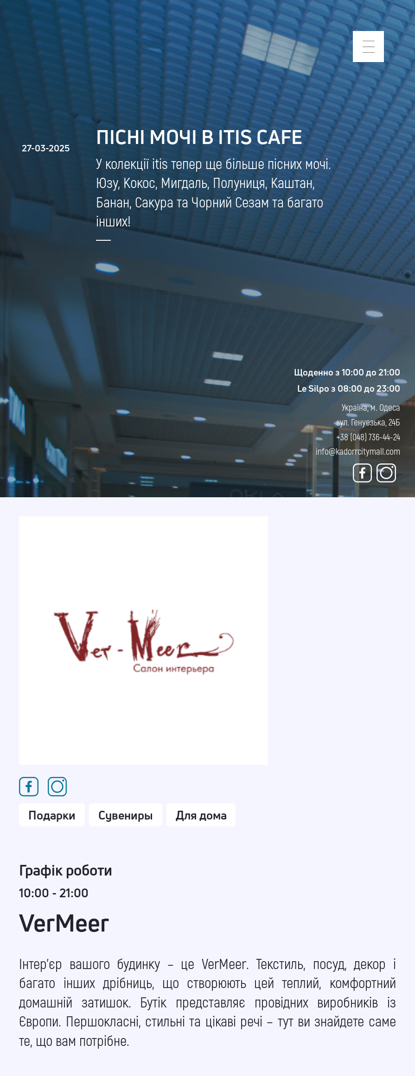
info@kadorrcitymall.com (358, 451)
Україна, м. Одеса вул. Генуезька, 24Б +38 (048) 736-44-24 (368, 421)
